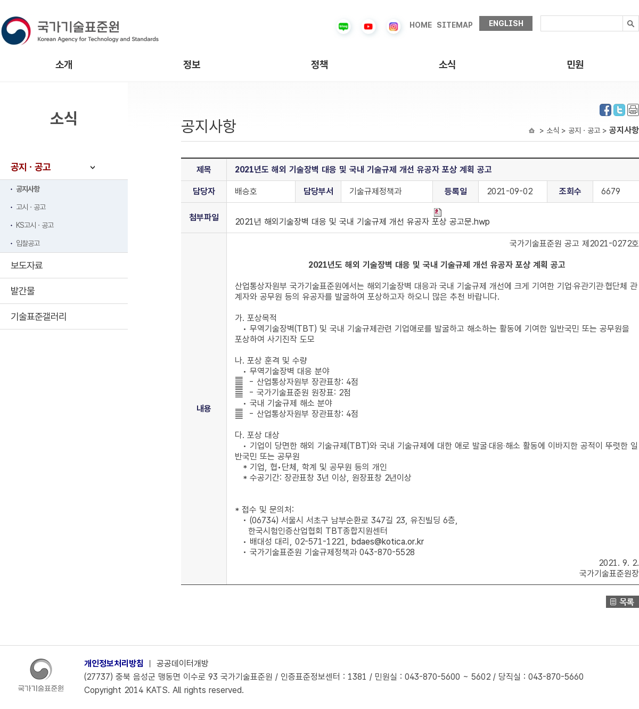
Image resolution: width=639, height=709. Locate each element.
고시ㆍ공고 (30, 207)
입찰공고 (27, 243)
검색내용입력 (540, 15)
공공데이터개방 (183, 663)
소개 (63, 65)
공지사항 (27, 189)
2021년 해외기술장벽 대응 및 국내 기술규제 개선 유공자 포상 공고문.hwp (362, 217)
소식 (447, 65)
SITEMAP (455, 25)
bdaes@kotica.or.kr (387, 542)
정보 (191, 65)
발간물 (23, 290)
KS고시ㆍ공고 (34, 225)
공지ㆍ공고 (31, 166)
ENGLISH (506, 23)
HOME (420, 25)
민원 (575, 65)
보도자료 (27, 265)
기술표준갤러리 (39, 316)
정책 (319, 65)
